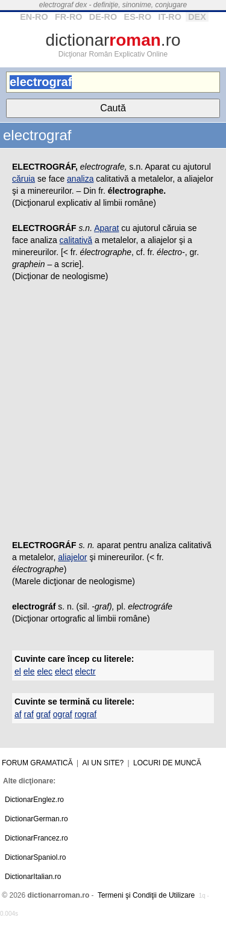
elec (44, 671)
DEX (197, 17)
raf (29, 714)
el (17, 671)
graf (43, 714)
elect (64, 671)
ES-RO (138, 17)
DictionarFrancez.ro (36, 838)
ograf (62, 714)
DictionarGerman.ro (36, 819)
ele (29, 671)
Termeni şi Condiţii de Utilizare (146, 895)
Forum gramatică (37, 763)
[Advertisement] (113, 414)
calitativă (76, 240)
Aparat (106, 228)
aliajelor (72, 557)
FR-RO (69, 17)
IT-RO (169, 17)
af (18, 714)
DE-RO (103, 17)
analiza (80, 179)
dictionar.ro (112, 40)
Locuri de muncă (167, 763)
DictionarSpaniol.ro (35, 857)
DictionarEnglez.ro (34, 799)
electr (85, 671)
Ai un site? (103, 763)
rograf (86, 714)
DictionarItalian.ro (33, 876)
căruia (23, 179)
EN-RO (34, 17)
